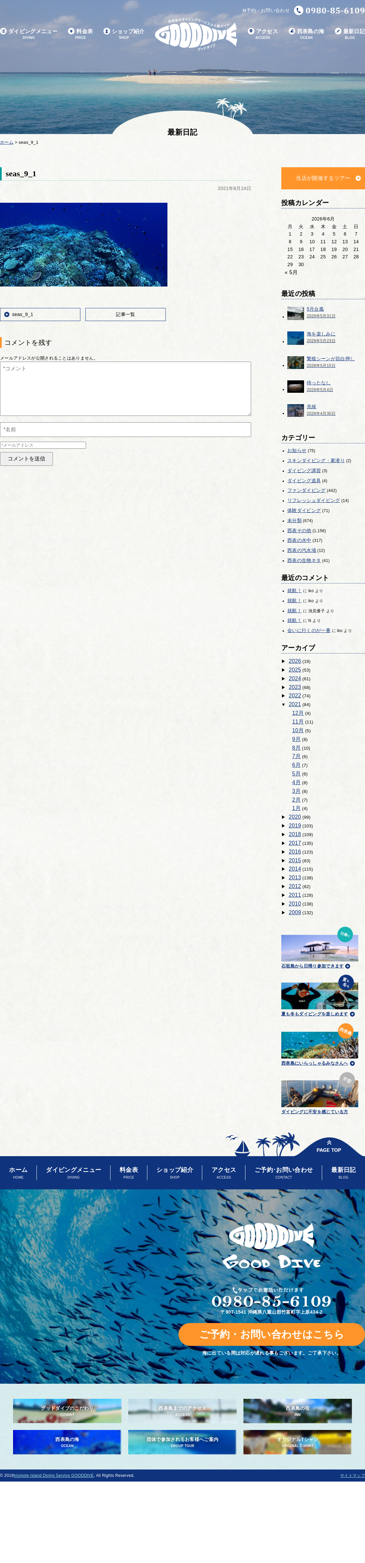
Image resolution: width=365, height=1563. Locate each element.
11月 (298, 722)
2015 (295, 860)
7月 (296, 756)
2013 (295, 877)
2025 (295, 670)
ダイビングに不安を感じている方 (319, 1092)
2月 (296, 800)
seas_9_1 (22, 314)
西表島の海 (306, 34)
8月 (296, 748)
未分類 (294, 520)
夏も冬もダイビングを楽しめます (319, 994)
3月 (296, 791)
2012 (295, 886)
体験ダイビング (304, 510)
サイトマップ (352, 1475)
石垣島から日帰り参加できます (319, 946)
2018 (295, 834)
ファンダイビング (306, 490)
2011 (295, 895)
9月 (296, 739)
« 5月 (291, 272)
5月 (296, 773)
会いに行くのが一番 (309, 630)
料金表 (80, 34)
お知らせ (296, 450)
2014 (295, 869)
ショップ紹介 (124, 34)
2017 (295, 843)
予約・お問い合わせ (266, 10)
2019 (295, 825)
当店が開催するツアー (323, 178)
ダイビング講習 (304, 470)
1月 (296, 808)
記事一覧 (125, 314)
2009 (295, 912)
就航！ (294, 590)
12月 (298, 713)
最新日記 (350, 34)
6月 (296, 765)
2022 (295, 695)
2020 (295, 817)
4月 (296, 782)
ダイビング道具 (304, 480)
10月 (298, 730)
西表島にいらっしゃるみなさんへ (319, 1043)
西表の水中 (299, 540)
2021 (295, 704)
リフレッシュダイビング (313, 500)
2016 (295, 852)
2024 (295, 678)
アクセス (263, 34)
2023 (295, 687)
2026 (295, 661)
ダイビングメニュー (29, 34)
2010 (295, 903)
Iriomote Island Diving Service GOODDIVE (54, 1475)
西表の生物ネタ (304, 560)
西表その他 (299, 530)
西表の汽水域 (301, 550)
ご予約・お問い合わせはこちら (271, 1334)
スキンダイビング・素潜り (316, 460)
